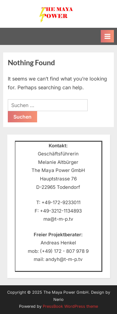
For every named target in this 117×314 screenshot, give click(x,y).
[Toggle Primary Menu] (107, 36)
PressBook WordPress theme (70, 306)
